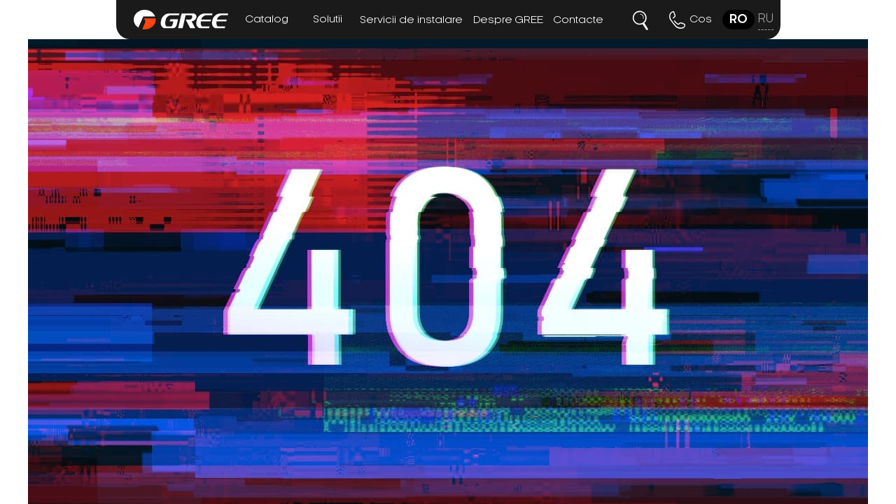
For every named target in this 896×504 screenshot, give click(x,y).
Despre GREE (508, 20)
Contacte (578, 20)
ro (738, 19)
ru (766, 18)
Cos (701, 19)
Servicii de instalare (411, 20)
